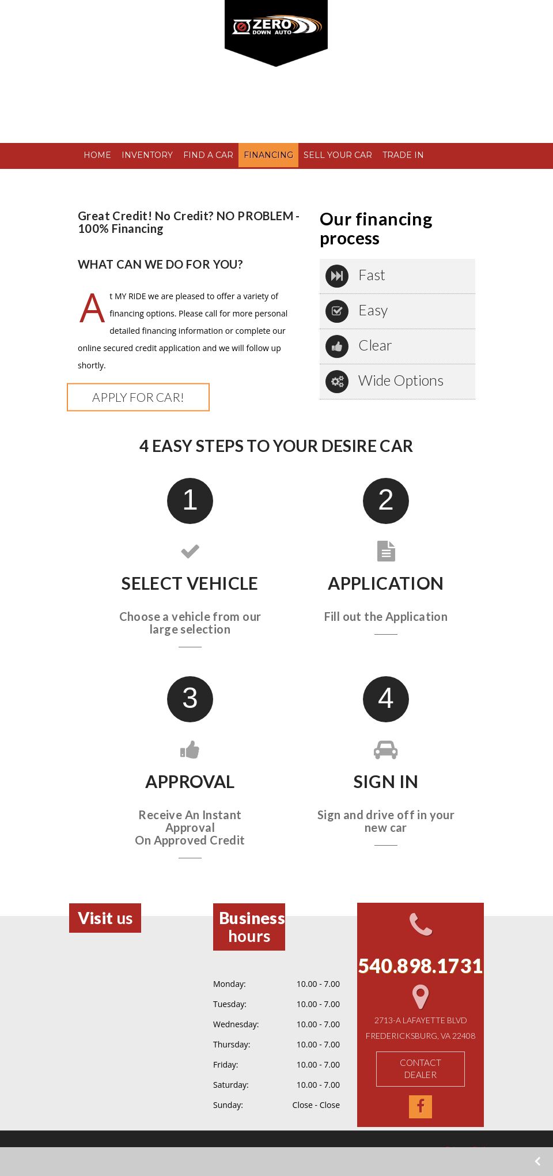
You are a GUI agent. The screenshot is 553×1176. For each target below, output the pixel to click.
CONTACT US (184, 179)
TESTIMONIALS (115, 179)
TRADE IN (402, 155)
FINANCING (268, 155)
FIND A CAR (208, 155)
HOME (97, 155)
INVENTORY (146, 155)
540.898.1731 (140, 94)
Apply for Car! (138, 397)
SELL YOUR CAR (337, 155)
